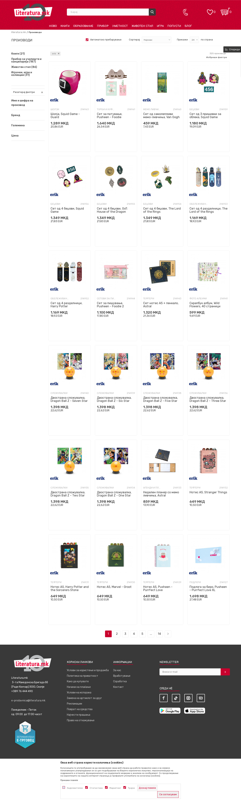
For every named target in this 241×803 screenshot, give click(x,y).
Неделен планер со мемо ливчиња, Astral (161, 494)
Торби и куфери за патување (106, 109)
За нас (117, 670)
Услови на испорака (79, 692)
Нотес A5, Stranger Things (208, 492)
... (151, 634)
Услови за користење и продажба (88, 670)
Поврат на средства (79, 709)
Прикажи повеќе (69, 780)
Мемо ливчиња (152, 109)
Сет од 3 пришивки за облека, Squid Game (205, 115)
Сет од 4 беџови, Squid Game (67, 210)
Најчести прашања (78, 714)
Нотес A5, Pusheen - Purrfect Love (157, 588)
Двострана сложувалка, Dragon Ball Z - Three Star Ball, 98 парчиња (208, 401)
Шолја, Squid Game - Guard (65, 115)
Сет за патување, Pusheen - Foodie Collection (109, 117)
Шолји (55, 109)
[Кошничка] (225, 10)
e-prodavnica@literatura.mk (28, 700)
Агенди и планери (152, 487)
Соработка (120, 681)
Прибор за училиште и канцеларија (26, 60)
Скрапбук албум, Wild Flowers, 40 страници (205, 305)
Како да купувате (78, 681)
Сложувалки (59, 393)
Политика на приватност (82, 675)
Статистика (96, 788)
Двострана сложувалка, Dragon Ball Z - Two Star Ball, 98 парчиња (68, 495)
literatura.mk (18, 32)
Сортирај (134, 39)
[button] (28, 115)
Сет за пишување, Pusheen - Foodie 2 (110, 305)
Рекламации (74, 703)
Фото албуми (198, 298)
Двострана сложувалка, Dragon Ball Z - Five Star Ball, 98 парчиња (160, 401)
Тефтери (148, 298)
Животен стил (24, 67)
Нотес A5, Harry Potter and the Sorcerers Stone (70, 588)
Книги (18, 53)
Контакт (118, 687)
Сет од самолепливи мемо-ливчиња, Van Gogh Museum (161, 117)
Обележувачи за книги (199, 204)
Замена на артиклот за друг (84, 698)
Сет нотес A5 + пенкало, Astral (161, 305)
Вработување (121, 675)
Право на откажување (80, 720)
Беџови (194, 109)
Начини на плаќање (79, 687)
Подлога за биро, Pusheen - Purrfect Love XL (208, 588)
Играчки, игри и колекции (21, 73)
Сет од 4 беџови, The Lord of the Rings (162, 210)
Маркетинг (115, 788)
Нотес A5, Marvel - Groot (114, 586)
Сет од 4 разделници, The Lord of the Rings (208, 210)
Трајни (131, 788)
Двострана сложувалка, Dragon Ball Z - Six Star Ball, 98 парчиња (114, 401)
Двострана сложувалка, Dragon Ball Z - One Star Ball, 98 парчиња (114, 495)
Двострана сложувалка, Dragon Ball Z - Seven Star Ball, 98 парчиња (69, 401)
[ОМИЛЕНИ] (210, 10)
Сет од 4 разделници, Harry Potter (66, 305)
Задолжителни (75, 788)
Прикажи (182, 39)
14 (159, 634)
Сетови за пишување (106, 298)
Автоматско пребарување (106, 39)
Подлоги (195, 582)
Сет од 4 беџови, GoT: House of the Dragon (112, 210)
